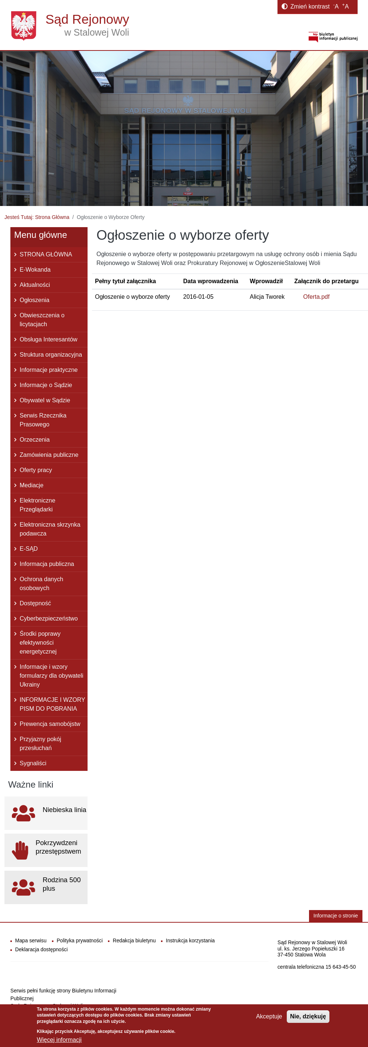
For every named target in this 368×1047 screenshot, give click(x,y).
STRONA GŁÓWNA (46, 254)
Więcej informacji (59, 1040)
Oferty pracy (36, 470)
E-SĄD (29, 549)
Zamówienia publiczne (49, 455)
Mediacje (31, 485)
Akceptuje (269, 1016)
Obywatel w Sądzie (45, 400)
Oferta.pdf (316, 297)
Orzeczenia (35, 439)
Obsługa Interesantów (49, 339)
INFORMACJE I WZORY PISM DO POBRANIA (52, 704)
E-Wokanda (35, 269)
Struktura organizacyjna (51, 354)
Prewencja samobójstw (50, 724)
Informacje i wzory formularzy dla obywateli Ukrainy (51, 676)
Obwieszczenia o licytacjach (42, 319)
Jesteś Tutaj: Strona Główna (36, 217)
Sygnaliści (33, 763)
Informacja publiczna (47, 564)
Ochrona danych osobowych (41, 583)
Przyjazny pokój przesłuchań (40, 743)
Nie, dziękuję (308, 1016)
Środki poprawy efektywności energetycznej (40, 643)
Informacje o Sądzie (46, 385)
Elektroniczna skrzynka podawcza (50, 529)
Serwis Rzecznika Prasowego (43, 420)
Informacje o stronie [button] (335, 916)
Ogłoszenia (34, 300)
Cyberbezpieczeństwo (49, 618)
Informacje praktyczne (49, 370)
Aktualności (35, 285)
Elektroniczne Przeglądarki (37, 505)
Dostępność (35, 603)
